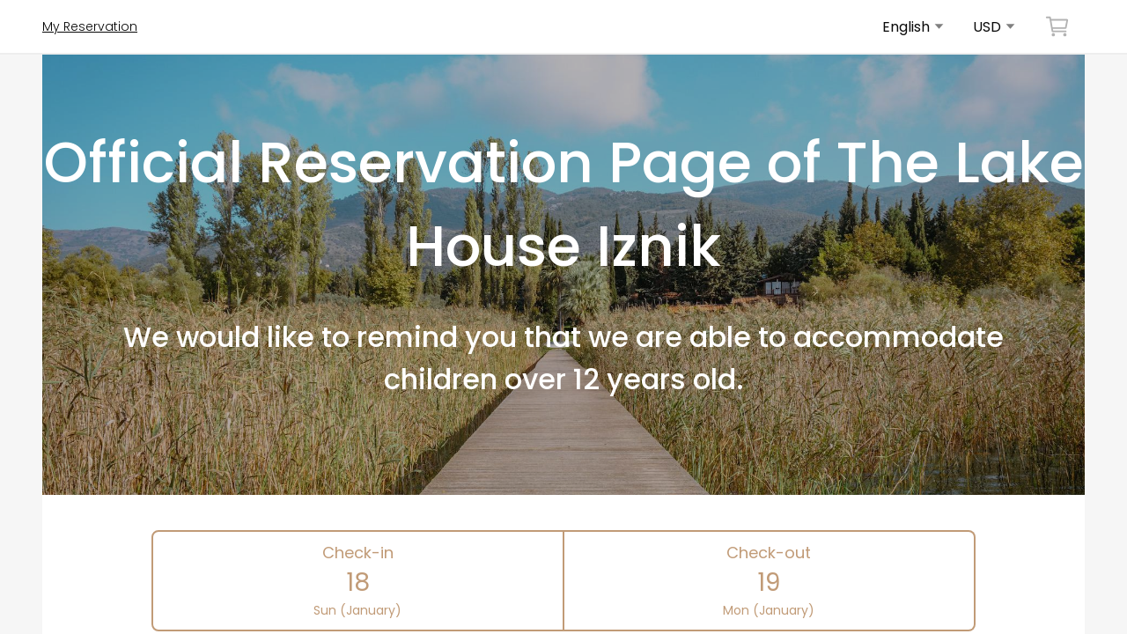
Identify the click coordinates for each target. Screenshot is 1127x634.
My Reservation (89, 26)
